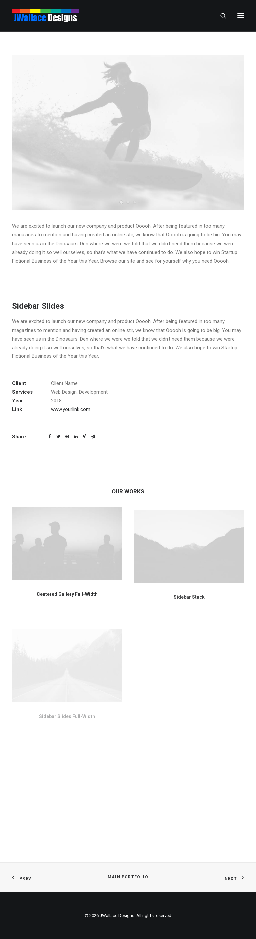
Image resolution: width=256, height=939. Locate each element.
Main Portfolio (128, 877)
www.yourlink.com (70, 409)
